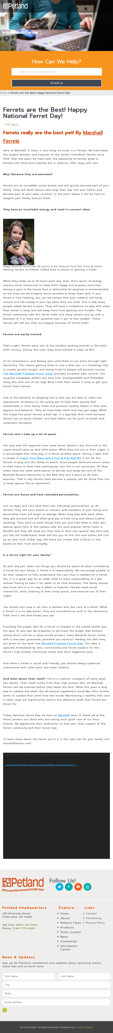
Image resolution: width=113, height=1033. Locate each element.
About (65, 918)
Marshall (64, 715)
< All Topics (11, 124)
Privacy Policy (95, 923)
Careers (91, 913)
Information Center (69, 948)
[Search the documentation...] (57, 72)
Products (67, 927)
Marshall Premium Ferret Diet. (62, 643)
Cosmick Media (83, 1027)
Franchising (93, 918)
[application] (56, 806)
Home (3, 93)
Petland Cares (70, 923)
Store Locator (70, 932)
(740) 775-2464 (24, 928)
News (64, 937)
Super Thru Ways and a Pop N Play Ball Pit (50, 458)
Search (56, 83)
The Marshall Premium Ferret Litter (28, 374)
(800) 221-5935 (26, 925)
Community (68, 941)
